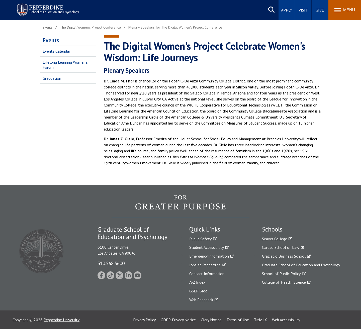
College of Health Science (284, 282)
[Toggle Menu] (344, 10)
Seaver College (274, 238)
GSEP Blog (198, 290)
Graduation (52, 78)
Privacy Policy (144, 319)
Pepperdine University (61, 319)
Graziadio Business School (284, 256)
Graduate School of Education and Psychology (301, 264)
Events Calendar (56, 51)
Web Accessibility (286, 319)
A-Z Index (197, 282)
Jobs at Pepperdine (205, 264)
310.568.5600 (111, 263)
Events (51, 40)
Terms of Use (237, 319)
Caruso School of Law (280, 247)
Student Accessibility (206, 247)
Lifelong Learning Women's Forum (65, 65)
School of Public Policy (281, 273)
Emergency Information (209, 256)
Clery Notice (211, 319)
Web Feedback (201, 299)
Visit (303, 10)
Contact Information (206, 273)
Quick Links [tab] (204, 229)
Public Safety (200, 238)
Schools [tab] (272, 229)
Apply (286, 10)
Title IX (260, 319)
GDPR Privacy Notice (178, 319)
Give (320, 10)
